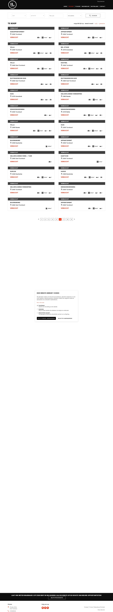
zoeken (93, 16)
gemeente (102, 23)
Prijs (96, 23)
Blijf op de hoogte (57, 597)
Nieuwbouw (85, 6)
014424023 (13, 611)
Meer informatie (40, 302)
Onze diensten (100, 1)
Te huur (77, 6)
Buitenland (94, 6)
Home (65, 6)
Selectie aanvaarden (65, 318)
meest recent (89, 23)
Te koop (71, 6)
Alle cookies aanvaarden (46, 318)
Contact (102, 6)
